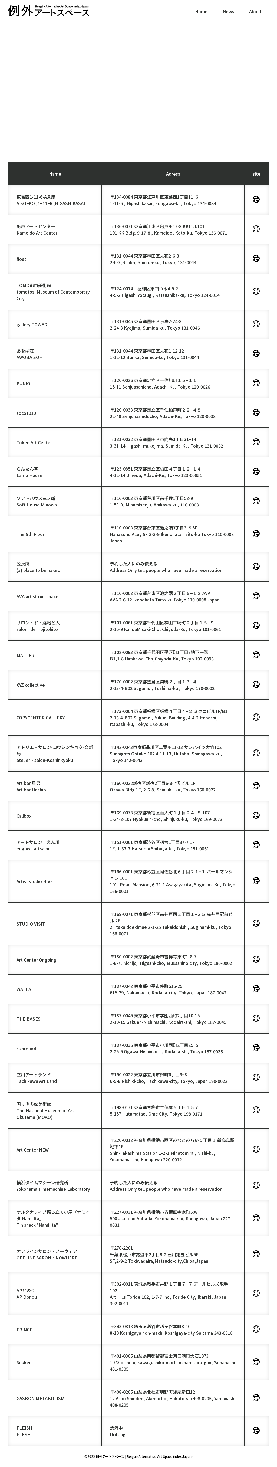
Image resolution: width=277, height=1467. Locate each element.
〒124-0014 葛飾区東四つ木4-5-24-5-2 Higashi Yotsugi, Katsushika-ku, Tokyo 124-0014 (165, 291)
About (255, 11)
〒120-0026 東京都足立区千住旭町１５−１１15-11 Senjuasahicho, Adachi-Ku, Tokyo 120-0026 (160, 383)
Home (201, 11)
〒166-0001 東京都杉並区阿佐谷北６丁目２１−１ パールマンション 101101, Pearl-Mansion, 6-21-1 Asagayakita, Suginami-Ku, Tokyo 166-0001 (172, 881)
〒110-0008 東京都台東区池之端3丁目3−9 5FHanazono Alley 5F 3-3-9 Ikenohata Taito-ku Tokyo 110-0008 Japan (172, 534)
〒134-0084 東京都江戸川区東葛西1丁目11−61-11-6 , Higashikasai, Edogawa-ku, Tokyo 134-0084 (163, 199)
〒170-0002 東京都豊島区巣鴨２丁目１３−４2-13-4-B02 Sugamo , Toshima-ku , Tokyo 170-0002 (162, 684)
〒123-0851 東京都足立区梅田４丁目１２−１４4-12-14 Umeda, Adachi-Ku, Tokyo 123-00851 (156, 471)
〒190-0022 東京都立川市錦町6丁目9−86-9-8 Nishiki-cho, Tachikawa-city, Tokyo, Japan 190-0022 (168, 1077)
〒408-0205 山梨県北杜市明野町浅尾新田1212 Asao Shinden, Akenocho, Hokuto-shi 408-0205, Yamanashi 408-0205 (172, 1398)
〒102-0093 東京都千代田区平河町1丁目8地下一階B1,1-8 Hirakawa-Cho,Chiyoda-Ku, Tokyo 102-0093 (162, 655)
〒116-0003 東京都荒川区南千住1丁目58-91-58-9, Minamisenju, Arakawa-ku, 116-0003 (154, 501)
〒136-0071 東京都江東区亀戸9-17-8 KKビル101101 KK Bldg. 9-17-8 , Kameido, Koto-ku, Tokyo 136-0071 (168, 229)
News (228, 11)
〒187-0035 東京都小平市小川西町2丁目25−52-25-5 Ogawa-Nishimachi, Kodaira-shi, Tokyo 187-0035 (166, 1048)
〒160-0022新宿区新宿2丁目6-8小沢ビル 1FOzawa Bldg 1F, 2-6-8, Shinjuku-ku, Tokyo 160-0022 (163, 786)
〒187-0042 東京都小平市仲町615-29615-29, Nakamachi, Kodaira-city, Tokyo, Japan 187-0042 (168, 989)
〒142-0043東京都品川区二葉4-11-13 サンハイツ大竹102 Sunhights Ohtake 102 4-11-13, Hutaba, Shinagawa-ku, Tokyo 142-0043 (166, 753)
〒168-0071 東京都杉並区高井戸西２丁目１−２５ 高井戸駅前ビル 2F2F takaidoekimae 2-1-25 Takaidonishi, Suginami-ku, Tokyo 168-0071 (171, 924)
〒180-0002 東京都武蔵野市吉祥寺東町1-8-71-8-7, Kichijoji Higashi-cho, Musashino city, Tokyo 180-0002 (171, 959)
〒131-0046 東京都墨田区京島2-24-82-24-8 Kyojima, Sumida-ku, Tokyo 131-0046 (155, 324)
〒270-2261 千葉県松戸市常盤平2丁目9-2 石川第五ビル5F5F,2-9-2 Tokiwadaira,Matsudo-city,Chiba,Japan (159, 1254)
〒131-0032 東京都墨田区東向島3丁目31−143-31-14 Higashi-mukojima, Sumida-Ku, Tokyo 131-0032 (166, 442)
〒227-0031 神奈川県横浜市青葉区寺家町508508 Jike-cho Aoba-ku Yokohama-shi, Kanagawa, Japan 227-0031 (171, 1218)
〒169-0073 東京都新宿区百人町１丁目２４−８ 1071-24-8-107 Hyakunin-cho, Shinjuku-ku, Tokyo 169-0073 (166, 815)
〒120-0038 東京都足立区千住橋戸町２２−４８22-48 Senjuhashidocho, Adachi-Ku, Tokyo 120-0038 (163, 412)
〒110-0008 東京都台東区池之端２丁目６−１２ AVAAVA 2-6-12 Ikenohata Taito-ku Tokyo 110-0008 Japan (164, 596)
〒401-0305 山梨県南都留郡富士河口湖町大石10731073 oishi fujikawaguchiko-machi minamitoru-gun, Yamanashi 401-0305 (172, 1362)
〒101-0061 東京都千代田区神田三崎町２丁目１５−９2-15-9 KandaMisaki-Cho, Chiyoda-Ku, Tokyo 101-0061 (165, 625)
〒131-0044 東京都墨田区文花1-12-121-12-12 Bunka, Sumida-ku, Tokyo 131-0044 (154, 353)
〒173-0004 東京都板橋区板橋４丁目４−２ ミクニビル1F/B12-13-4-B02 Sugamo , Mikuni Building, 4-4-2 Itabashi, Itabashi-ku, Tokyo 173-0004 (168, 717)
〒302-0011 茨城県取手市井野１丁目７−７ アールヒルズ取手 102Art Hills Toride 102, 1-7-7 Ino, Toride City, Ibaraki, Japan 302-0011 (169, 1294)
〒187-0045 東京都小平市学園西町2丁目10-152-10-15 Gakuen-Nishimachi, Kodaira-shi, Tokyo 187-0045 (168, 1018)
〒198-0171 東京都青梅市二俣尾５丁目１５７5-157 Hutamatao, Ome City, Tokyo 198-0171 (156, 1110)
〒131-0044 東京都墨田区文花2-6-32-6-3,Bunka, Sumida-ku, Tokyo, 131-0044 (153, 258)
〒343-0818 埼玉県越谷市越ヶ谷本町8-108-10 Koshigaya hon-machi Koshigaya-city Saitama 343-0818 (171, 1329)
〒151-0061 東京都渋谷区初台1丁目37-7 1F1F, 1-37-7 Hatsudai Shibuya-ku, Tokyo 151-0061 (159, 845)
